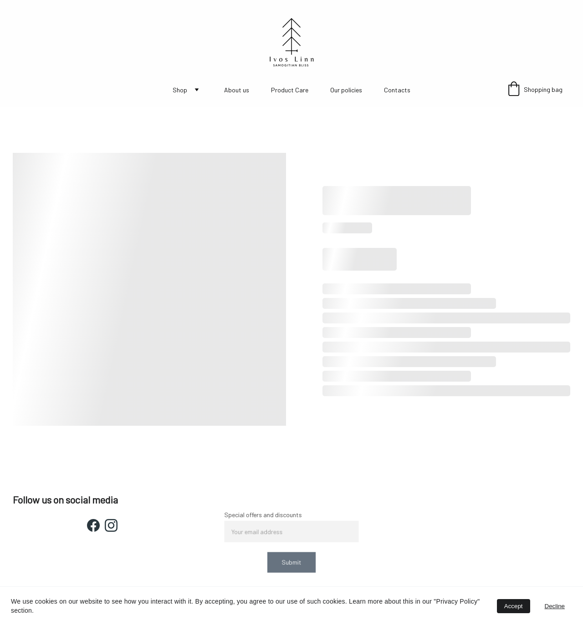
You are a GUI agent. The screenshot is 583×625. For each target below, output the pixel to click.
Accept (513, 606)
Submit (291, 561)
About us (236, 90)
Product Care (289, 90)
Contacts (397, 90)
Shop (180, 90)
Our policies (346, 90)
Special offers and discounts (264, 515)
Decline (555, 606)
